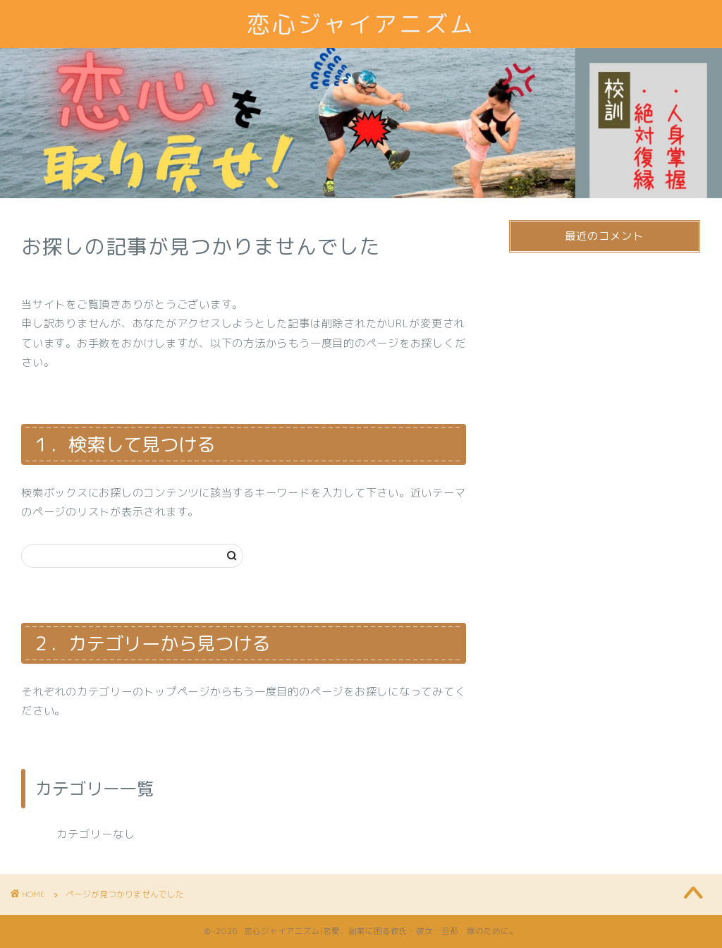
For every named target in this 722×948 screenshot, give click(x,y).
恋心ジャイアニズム (361, 23)
